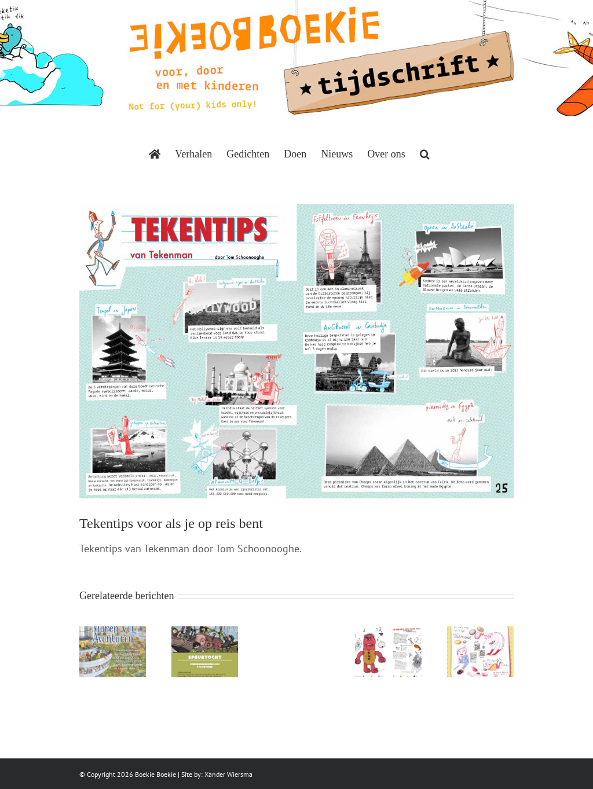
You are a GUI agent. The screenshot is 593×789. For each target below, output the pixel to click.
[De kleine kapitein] (204, 633)
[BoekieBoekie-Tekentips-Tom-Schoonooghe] (296, 351)
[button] (425, 154)
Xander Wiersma (228, 774)
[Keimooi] (480, 633)
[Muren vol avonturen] (112, 633)
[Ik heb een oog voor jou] (388, 633)
